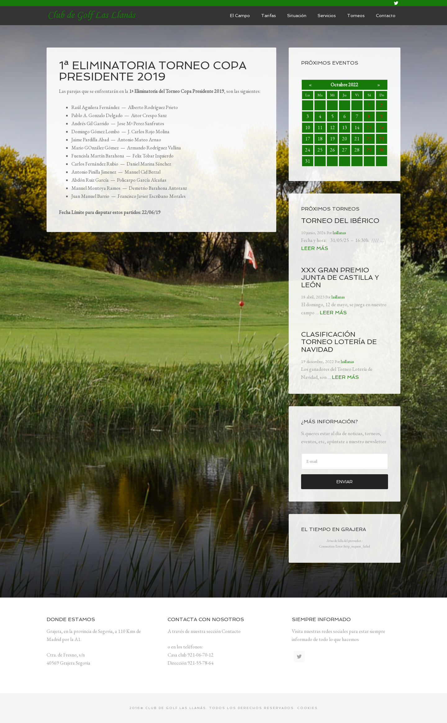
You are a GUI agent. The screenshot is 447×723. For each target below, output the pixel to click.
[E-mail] (344, 461)
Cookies (307, 708)
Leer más (314, 248)
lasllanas (93, 15)
